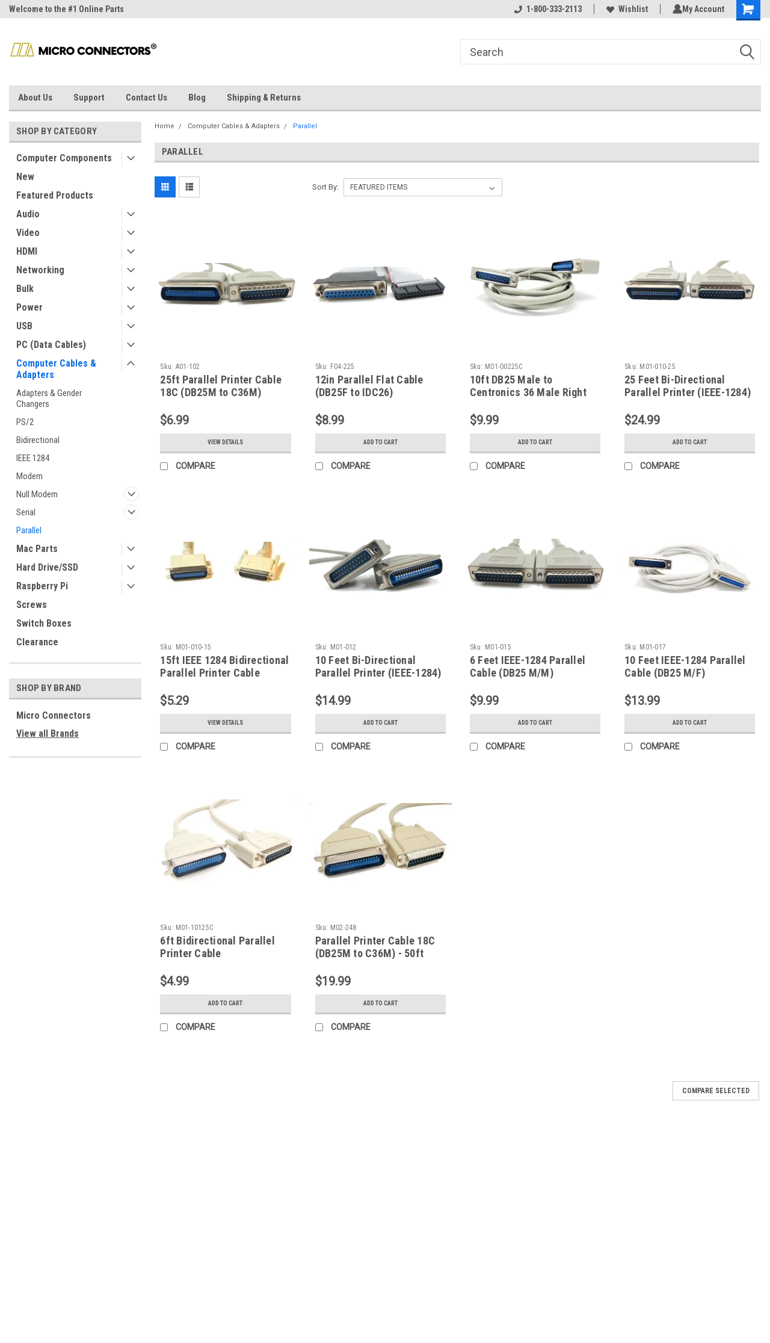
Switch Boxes (44, 623)
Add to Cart (380, 442)
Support (89, 97)
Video (28, 232)
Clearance (37, 642)
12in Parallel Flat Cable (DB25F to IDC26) (369, 386)
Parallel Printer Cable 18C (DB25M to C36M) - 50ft (375, 947)
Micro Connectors (53, 715)
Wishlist (624, 9)
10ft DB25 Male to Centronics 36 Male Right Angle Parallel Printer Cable (534, 392)
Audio (28, 214)
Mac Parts (37, 548)
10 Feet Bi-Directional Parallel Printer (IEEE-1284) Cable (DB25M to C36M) (378, 673)
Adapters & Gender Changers (49, 398)
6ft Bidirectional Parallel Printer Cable (217, 947)
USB (24, 326)
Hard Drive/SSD (47, 567)
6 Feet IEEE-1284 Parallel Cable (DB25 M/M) (527, 666)
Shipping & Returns (264, 97)
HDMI (26, 251)
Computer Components (64, 158)
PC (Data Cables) (51, 344)
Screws (31, 604)
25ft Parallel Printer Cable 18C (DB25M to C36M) (221, 386)
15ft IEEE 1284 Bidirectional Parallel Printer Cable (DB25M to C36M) (224, 673)
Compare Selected (716, 1091)
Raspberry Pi (42, 586)
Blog (197, 97)
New (25, 176)
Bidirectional (38, 440)
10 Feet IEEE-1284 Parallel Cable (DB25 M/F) (685, 666)
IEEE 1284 (32, 458)
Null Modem (37, 494)
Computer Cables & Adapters (56, 369)
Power (29, 307)
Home (164, 126)
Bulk (25, 288)
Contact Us (146, 97)
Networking (40, 270)
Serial (25, 512)
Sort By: (325, 186)
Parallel (29, 530)
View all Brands (47, 733)
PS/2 (25, 422)
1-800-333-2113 (545, 9)
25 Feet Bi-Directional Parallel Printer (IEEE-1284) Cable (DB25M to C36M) (687, 392)
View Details (225, 442)
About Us (35, 97)
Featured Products (54, 195)
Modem (29, 476)
